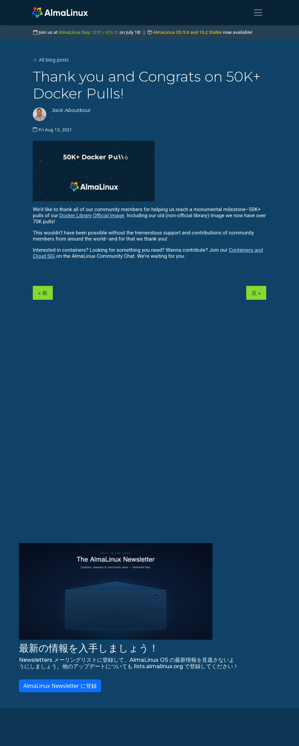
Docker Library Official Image (92, 215)
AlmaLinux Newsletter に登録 (60, 686)
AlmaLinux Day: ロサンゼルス (88, 32)
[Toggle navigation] (258, 12)
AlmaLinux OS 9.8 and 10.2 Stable (187, 32)
